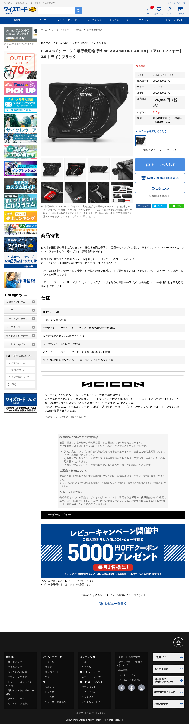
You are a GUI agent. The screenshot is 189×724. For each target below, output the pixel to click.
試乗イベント (89, 687)
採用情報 (123, 670)
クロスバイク (15, 667)
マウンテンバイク (17, 677)
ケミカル (86, 667)
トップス (49, 692)
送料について (18, 370)
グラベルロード (16, 698)
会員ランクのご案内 (129, 657)
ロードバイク (15, 662)
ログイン (72, 584)
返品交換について (20, 377)
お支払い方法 (18, 363)
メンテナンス (94, 20)
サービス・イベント (172, 20)
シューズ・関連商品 (55, 702)
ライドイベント (90, 692)
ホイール (49, 662)
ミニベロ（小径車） (18, 703)
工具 (84, 662)
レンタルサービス (91, 702)
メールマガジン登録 (129, 680)
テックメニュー (90, 697)
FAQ (13, 384)
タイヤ (48, 667)
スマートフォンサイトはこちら (92, 713)
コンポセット (52, 672)
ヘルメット (51, 687)
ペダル (48, 677)
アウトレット (146, 20)
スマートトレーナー (92, 677)
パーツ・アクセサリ (69, 20)
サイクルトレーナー (120, 20)
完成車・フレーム (15, 301)
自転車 (17, 20)
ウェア (43, 20)
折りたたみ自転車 (17, 672)
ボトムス (49, 697)
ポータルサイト (126, 675)
